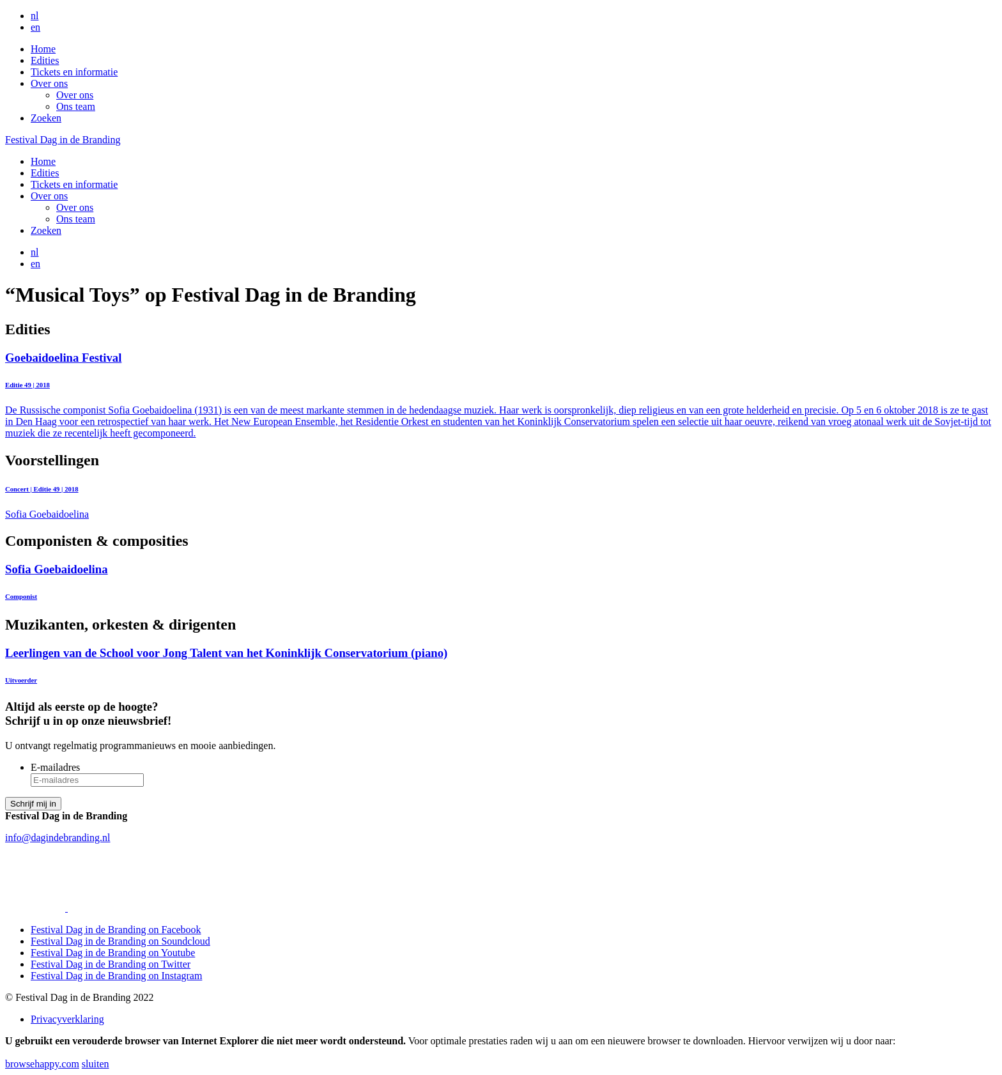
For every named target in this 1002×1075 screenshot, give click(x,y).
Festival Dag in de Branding (62, 139)
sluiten (95, 1063)
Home (43, 48)
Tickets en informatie (74, 71)
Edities (45, 60)
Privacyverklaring (67, 1019)
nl (34, 15)
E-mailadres (55, 767)
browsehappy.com (42, 1063)
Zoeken (46, 117)
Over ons (49, 83)
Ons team (75, 106)
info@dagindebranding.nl (57, 837)
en (35, 27)
